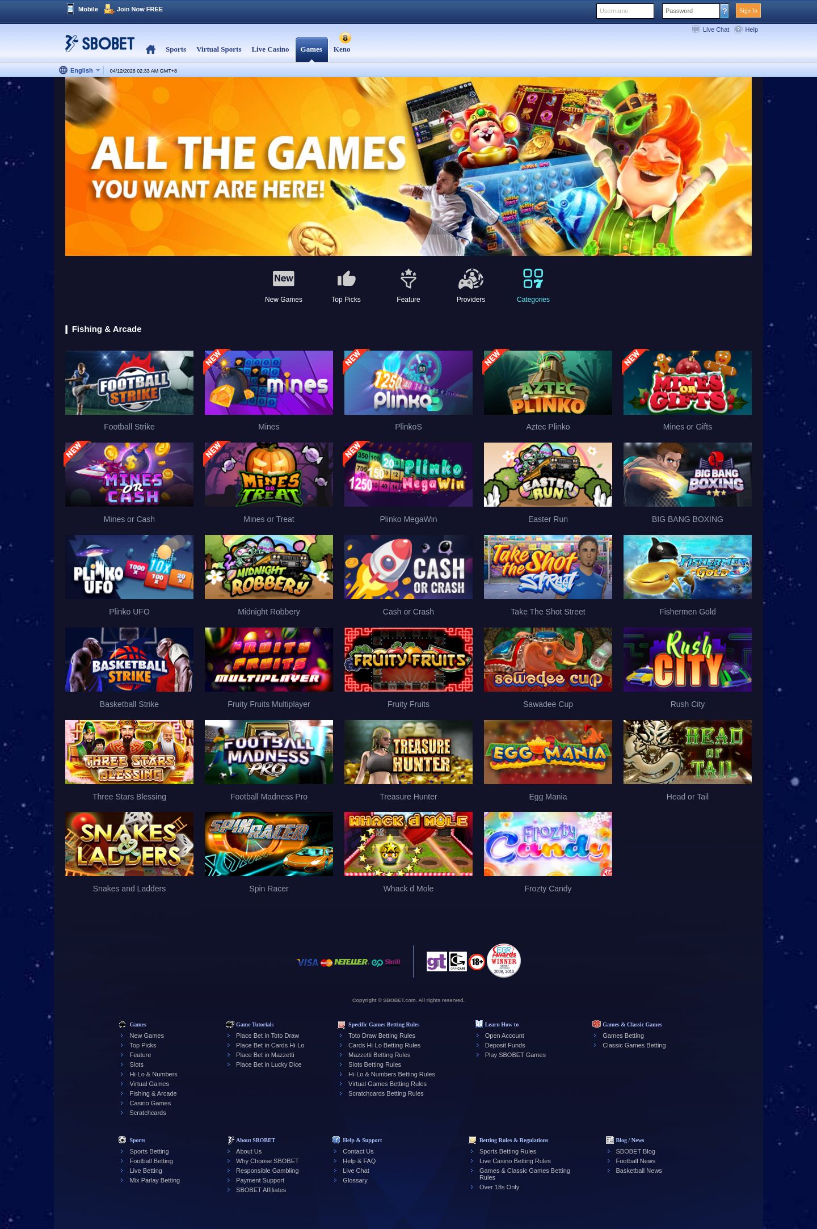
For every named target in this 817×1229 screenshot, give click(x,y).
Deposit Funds (505, 1045)
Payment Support (260, 1180)
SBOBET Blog (636, 1151)
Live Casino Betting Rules (515, 1161)
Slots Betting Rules (374, 1064)
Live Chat (716, 29)
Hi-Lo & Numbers (153, 1074)
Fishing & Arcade (152, 1093)
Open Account (504, 1035)
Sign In (748, 10)
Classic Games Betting (634, 1045)
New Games (146, 1035)
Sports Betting (149, 1151)
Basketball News (639, 1170)
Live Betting (145, 1170)
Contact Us (358, 1151)
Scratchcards (147, 1112)
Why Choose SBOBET (267, 1161)
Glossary (355, 1180)
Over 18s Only (499, 1187)
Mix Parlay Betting (154, 1180)
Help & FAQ (359, 1161)
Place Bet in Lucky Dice (269, 1064)
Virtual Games (149, 1083)
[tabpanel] (408, 167)
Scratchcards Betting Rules (386, 1093)
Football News (636, 1161)
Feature (140, 1054)
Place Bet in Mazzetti (265, 1054)
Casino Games (150, 1103)
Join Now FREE (140, 9)
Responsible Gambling (267, 1170)
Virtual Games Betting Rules (387, 1083)
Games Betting (623, 1035)
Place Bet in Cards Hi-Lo (270, 1045)
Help (751, 29)
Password (679, 10)
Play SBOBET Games (515, 1054)
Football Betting (150, 1161)
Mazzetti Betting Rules (379, 1054)
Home (150, 49)
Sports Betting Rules (507, 1151)
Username (614, 10)
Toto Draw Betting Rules (381, 1035)
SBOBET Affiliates (261, 1189)
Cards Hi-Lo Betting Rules (384, 1045)
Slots (136, 1064)
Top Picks (142, 1045)
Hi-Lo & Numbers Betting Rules (391, 1074)
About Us (249, 1151)
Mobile (88, 9)
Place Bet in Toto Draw (267, 1035)
